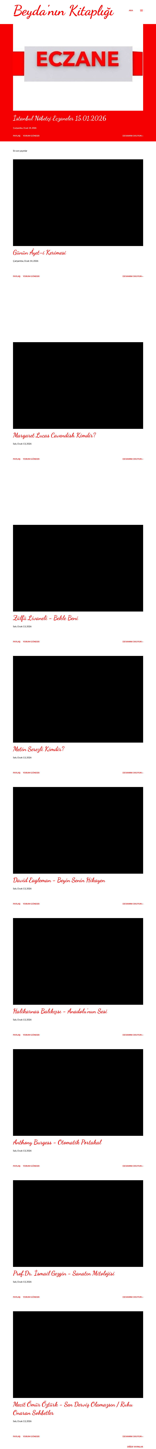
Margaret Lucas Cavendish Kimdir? (54, 435)
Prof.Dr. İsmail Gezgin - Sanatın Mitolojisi (63, 1273)
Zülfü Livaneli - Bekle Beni (45, 618)
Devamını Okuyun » (133, 135)
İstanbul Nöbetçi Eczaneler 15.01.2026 (59, 118)
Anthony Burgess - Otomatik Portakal (57, 1142)
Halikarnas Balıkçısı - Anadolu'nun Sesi (60, 1011)
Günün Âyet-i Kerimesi (39, 252)
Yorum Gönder (31, 135)
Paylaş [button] (16, 135)
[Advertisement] (78, 310)
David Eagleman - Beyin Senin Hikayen (59, 880)
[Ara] (131, 10)
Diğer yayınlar (135, 1446)
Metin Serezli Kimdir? (38, 749)
